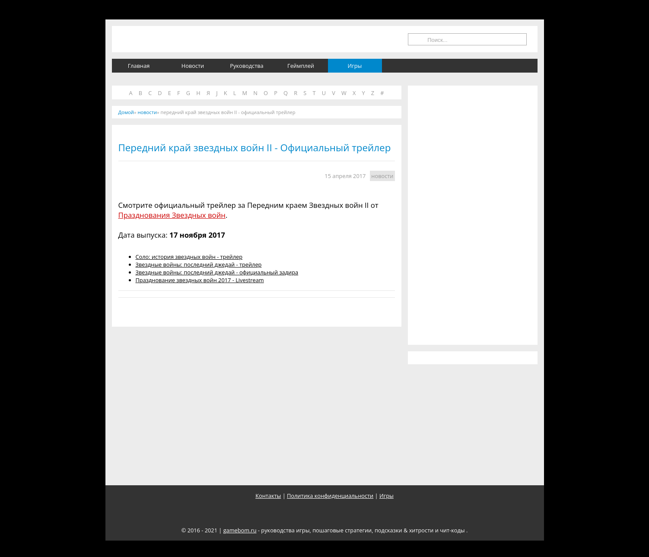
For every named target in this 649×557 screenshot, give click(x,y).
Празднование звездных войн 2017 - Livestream (200, 280)
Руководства (246, 66)
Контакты (268, 496)
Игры (355, 66)
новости (382, 176)
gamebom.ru (240, 530)
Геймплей (300, 66)
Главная (139, 66)
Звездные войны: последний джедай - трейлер (199, 264)
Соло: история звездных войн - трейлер (189, 257)
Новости (192, 66)
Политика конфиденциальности (330, 496)
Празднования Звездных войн (172, 215)
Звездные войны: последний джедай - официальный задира (217, 272)
